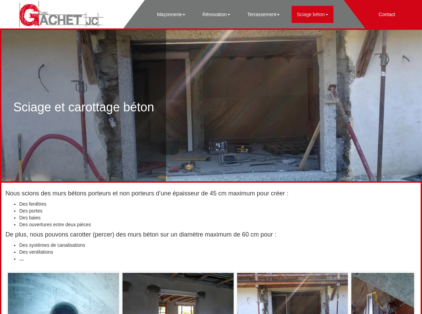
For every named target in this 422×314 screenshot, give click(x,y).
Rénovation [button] (216, 14)
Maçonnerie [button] (171, 14)
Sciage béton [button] (312, 14)
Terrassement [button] (263, 14)
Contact (387, 14)
